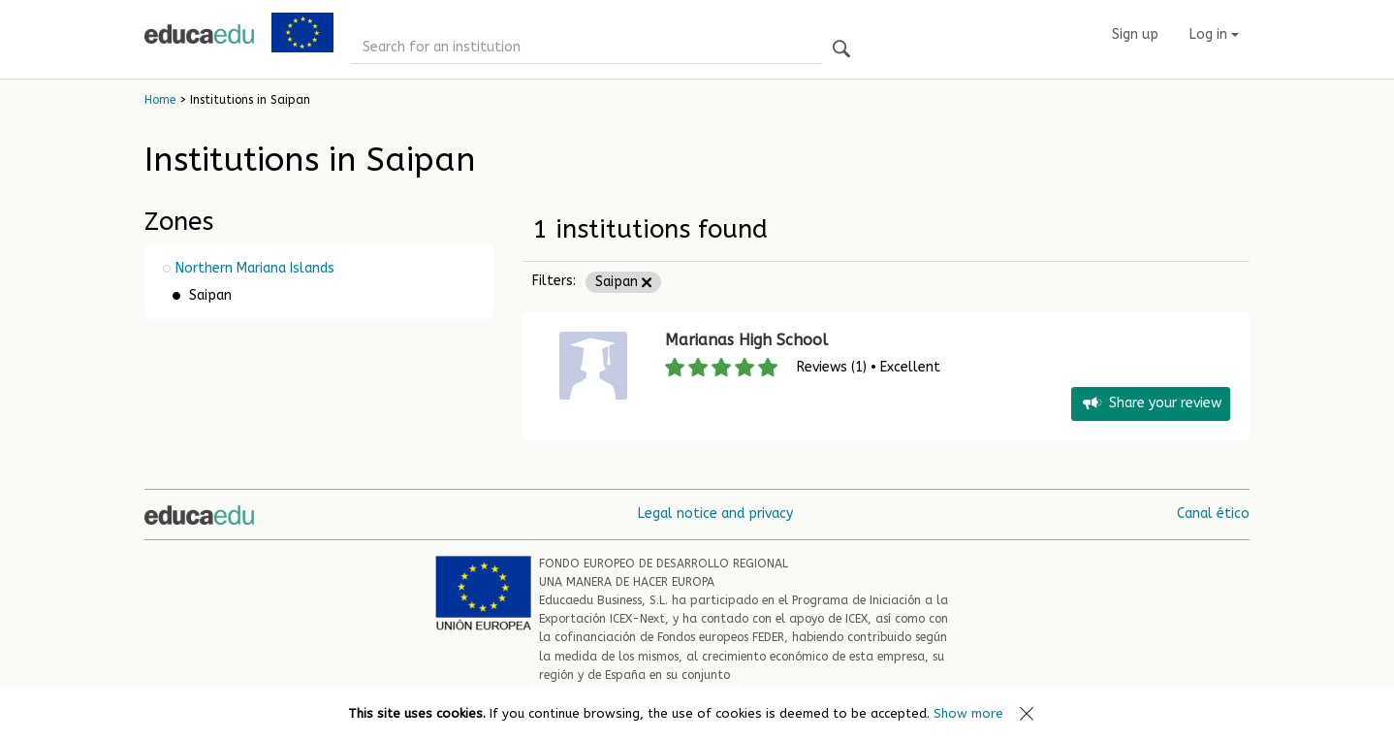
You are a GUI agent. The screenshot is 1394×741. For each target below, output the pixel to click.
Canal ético (1213, 513)
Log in (1214, 34)
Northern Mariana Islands (254, 268)
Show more (968, 713)
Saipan (623, 282)
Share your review (1150, 404)
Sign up (1135, 34)
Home (159, 100)
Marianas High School (746, 340)
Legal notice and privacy (715, 513)
